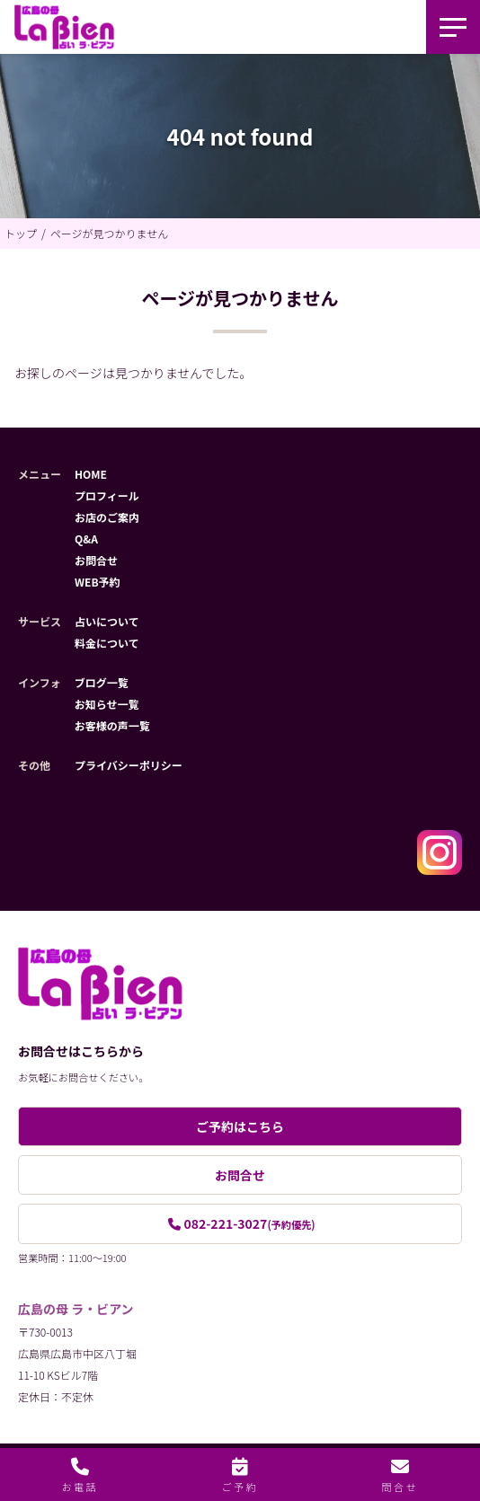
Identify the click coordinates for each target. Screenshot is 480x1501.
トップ (20, 233)
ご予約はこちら (240, 1126)
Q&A (86, 538)
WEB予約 (97, 581)
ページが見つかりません (109, 233)
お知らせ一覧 (107, 703)
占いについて (107, 621)
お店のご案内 (107, 517)
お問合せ (96, 560)
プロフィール (107, 495)
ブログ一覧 (102, 682)
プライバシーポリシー (128, 765)
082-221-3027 (249, 1223)
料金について (107, 642)
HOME (91, 473)
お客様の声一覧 (112, 725)
